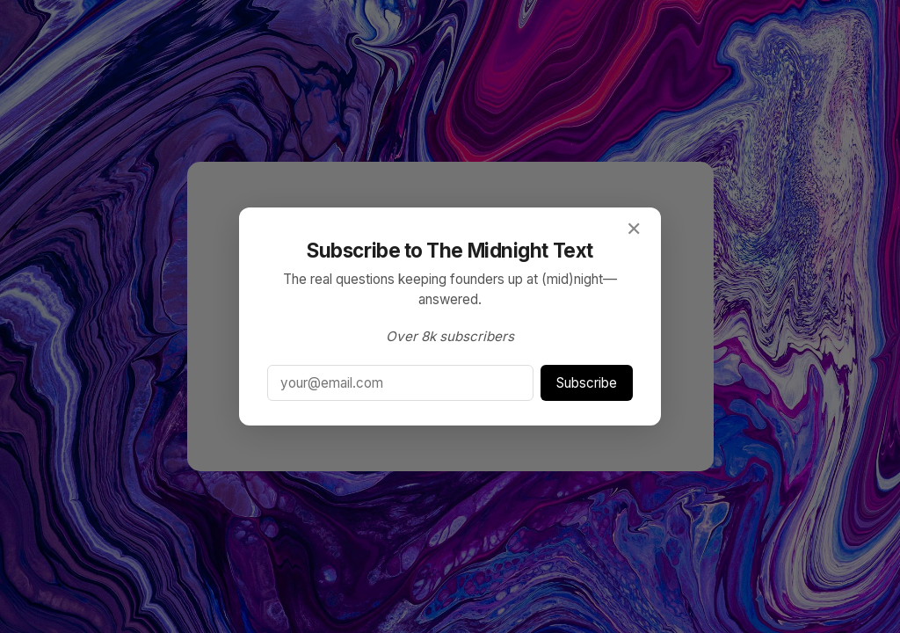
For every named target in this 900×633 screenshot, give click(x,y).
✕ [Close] (634, 228)
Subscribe (586, 383)
